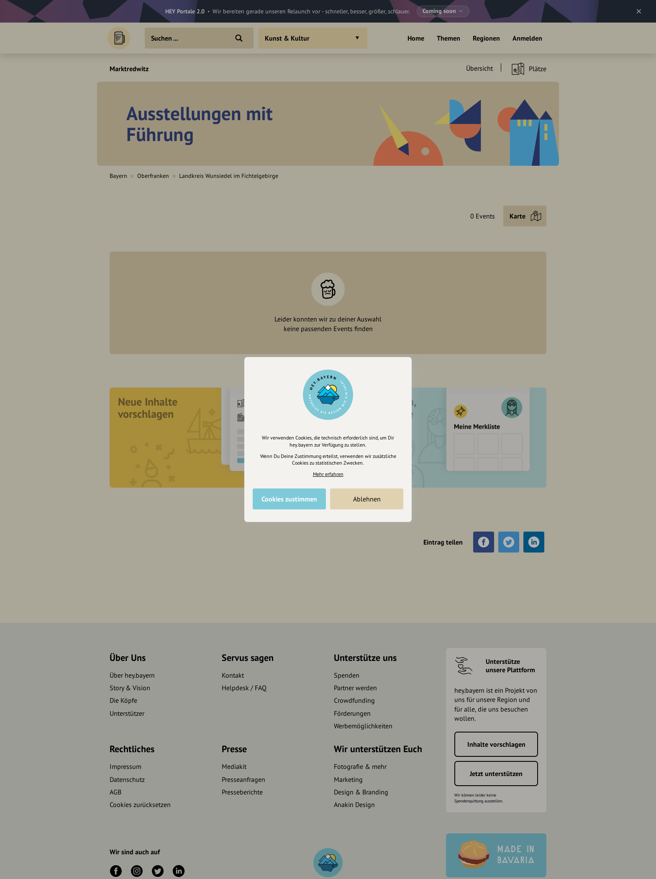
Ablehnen (367, 499)
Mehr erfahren (328, 474)
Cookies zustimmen (289, 499)
